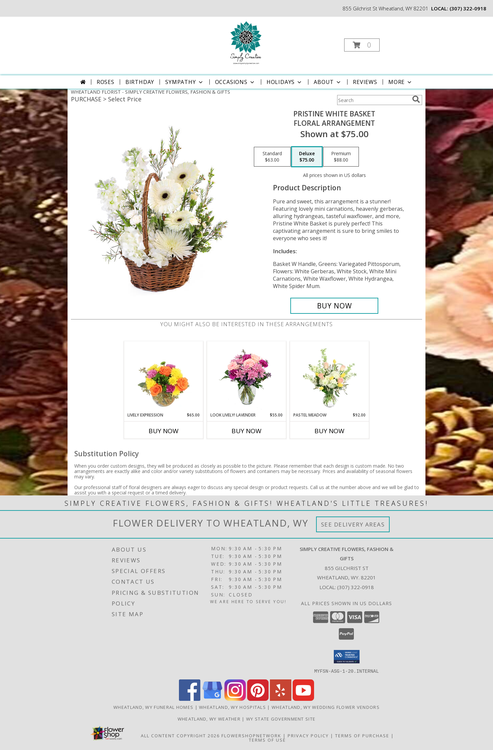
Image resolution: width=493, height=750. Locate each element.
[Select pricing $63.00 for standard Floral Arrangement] (272, 157)
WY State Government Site (280, 719)
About (328, 82)
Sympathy (184, 82)
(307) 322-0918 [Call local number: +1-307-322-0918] (468, 8)
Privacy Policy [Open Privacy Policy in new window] (308, 735)
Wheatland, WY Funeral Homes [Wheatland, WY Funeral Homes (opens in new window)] (153, 707)
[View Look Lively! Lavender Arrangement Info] (247, 376)
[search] (416, 99)
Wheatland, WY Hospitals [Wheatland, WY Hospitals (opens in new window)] (232, 707)
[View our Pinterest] (258, 698)
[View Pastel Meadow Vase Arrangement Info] (330, 376)
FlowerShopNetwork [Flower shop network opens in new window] (251, 735)
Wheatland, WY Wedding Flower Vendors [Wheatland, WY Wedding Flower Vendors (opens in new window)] (326, 707)
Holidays (285, 82)
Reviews (365, 82)
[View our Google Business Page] (212, 698)
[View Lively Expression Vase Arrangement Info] (164, 376)
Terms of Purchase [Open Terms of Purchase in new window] (362, 735)
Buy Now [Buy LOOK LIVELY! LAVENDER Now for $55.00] (246, 431)
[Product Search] (373, 100)
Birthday (139, 82)
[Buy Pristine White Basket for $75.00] (334, 306)
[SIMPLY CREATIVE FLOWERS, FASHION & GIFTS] (246, 43)
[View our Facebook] (189, 698)
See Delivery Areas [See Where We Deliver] (353, 524)
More (400, 82)
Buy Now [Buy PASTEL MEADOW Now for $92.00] (329, 431)
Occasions (235, 82)
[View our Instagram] (235, 698)
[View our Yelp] (280, 698)
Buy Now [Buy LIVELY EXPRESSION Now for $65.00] (164, 431)
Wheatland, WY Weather (209, 719)
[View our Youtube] (303, 698)
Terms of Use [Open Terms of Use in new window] (267, 740)
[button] (362, 45)
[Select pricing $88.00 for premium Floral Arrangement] (341, 157)
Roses (105, 82)
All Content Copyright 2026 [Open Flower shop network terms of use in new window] (180, 735)
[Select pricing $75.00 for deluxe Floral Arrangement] (307, 157)
